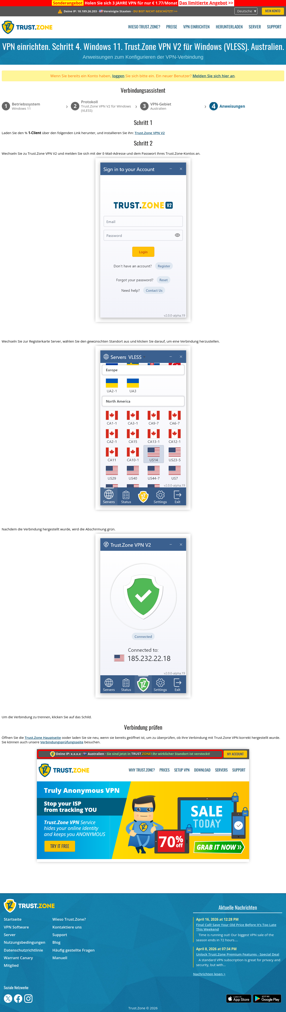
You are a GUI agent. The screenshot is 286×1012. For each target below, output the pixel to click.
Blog (57, 942)
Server (255, 27)
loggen (118, 75)
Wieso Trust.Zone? (144, 27)
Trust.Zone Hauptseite (43, 737)
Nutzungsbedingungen (24, 942)
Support (274, 27)
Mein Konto (272, 11)
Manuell (60, 957)
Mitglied (11, 965)
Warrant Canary (18, 957)
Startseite (12, 919)
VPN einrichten (196, 27)
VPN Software (16, 927)
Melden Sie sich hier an (214, 75)
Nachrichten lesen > (209, 974)
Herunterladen (229, 27)
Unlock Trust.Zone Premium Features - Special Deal (237, 954)
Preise (171, 27)
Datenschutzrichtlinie (23, 950)
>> (206, 3)
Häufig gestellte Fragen (74, 950)
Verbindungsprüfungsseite (61, 742)
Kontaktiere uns (67, 927)
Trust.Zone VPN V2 (150, 133)
